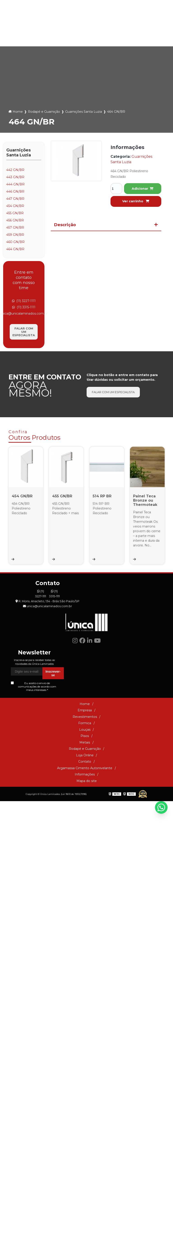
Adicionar (142, 189)
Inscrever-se (53, 757)
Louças (59, 37)
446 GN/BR (15, 191)
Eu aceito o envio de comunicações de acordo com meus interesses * (33, 771)
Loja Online (146, 37)
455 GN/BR (15, 213)
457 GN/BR (15, 227)
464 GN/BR (15, 249)
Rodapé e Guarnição (122, 37)
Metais (97, 37)
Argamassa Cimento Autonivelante (84, 852)
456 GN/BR (15, 220)
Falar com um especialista (23, 332)
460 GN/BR (15, 242)
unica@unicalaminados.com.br (139, 20)
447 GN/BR (15, 199)
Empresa (85, 795)
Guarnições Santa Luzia (83, 112)
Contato (84, 846)
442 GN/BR (15, 170)
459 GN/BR (15, 235)
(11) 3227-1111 (71, 20)
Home (18, 112)
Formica (36, 37)
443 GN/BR (15, 177)
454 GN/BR (15, 206)
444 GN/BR (15, 184)
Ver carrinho (135, 201)
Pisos (78, 37)
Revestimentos (85, 801)
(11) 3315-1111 (97, 20)
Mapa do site (86, 865)
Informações (85, 859)
